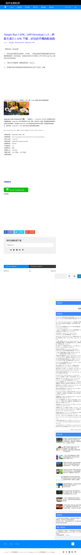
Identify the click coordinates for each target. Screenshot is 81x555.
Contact (17, 543)
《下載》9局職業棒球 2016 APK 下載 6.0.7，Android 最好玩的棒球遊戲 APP (71, 499)
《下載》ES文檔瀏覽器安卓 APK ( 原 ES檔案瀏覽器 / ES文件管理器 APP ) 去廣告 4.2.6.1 (71, 457)
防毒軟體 (19, 7)
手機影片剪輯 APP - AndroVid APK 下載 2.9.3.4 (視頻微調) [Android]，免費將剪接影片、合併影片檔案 (72, 464)
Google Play (15, 139)
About (11, 543)
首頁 (30, 271)
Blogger (53, 552)
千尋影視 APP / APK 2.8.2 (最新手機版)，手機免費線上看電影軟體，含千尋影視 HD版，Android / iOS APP (72, 506)
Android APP (20, 42)
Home (5, 543)
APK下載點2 (23, 152)
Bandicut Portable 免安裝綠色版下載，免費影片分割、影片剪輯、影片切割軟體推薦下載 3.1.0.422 (72, 492)
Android (12, 7)
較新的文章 (6, 271)
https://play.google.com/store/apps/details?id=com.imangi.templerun (28, 137)
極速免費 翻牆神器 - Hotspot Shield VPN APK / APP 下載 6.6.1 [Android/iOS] (72, 485)
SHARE (8, 232)
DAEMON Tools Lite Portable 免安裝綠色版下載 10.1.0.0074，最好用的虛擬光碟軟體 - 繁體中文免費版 (71, 478)
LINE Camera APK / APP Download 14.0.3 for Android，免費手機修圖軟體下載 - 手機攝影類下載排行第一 (72, 471)
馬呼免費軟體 (13, 3)
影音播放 (27, 7)
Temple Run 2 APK (30, 42)
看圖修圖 (43, 7)
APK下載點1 (15, 152)
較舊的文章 (53, 271)
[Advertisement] (29, 21)
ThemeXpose (31, 552)
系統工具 (35, 7)
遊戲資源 (51, 7)
